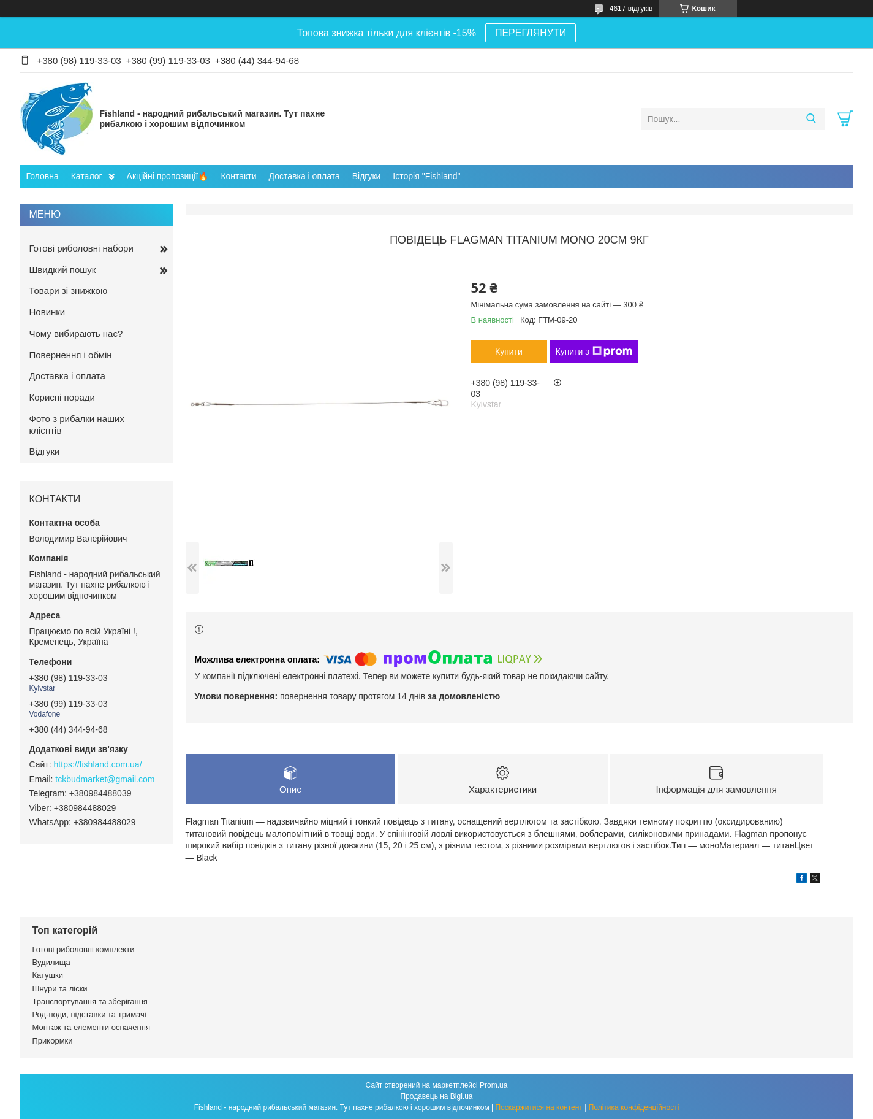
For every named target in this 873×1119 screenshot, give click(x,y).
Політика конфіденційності (634, 1107)
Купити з (594, 351)
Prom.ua (493, 1085)
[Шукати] (811, 119)
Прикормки (52, 1040)
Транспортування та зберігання (90, 1001)
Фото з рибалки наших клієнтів (76, 424)
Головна (42, 176)
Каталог (86, 176)
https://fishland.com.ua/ (98, 764)
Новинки (47, 312)
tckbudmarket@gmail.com (104, 779)
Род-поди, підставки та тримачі (89, 1014)
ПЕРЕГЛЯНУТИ (530, 33)
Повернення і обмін (70, 355)
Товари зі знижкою (68, 290)
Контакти (238, 176)
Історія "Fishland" (426, 176)
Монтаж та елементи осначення (91, 1027)
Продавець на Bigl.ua (436, 1096)
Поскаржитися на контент (538, 1107)
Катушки (48, 975)
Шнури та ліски (60, 988)
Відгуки (366, 176)
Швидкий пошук (62, 269)
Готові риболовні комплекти (83, 949)
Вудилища (51, 962)
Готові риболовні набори (81, 248)
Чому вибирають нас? (76, 333)
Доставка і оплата (304, 176)
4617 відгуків (631, 8)
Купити (509, 351)
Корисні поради (62, 397)
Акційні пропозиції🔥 (168, 176)
